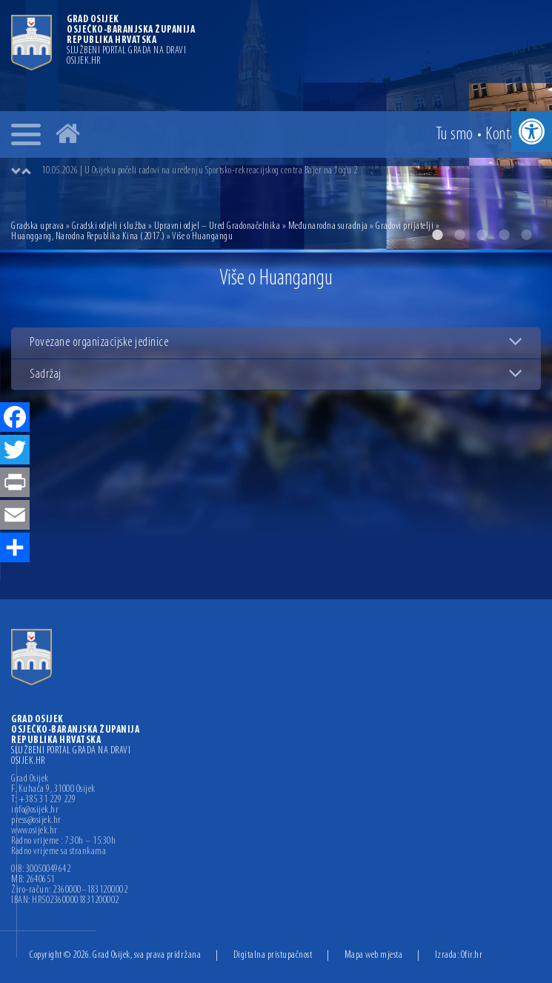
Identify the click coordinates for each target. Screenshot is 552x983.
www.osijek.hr (34, 831)
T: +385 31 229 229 (43, 800)
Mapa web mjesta (374, 955)
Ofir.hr (472, 955)
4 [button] (503, 234)
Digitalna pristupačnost (273, 955)
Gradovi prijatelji (404, 226)
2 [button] (459, 234)
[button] (531, 131)
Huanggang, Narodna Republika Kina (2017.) (88, 236)
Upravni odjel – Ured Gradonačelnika (217, 226)
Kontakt (506, 135)
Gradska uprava (37, 226)
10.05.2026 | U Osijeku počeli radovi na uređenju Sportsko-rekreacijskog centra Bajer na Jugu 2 (199, 170)
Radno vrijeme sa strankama (58, 852)
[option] (291, 171)
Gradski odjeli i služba (109, 226)
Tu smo (454, 135)
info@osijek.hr (35, 810)
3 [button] (481, 234)
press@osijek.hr (36, 821)
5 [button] (526, 234)
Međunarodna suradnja (328, 226)
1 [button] (437, 234)
